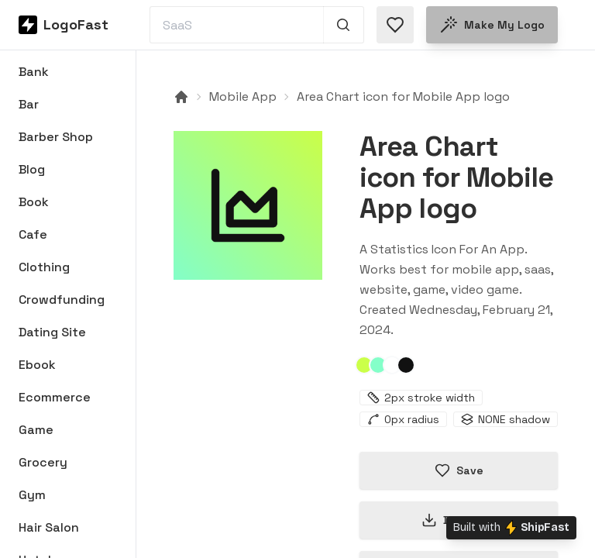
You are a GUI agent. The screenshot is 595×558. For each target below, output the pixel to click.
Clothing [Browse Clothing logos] (44, 267)
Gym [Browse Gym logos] (32, 495)
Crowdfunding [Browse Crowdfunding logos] (62, 299)
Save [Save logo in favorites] (459, 470)
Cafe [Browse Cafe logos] (33, 234)
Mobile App (243, 96)
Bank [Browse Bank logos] (34, 72)
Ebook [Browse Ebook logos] (37, 364)
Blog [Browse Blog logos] (32, 169)
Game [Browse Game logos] (36, 430)
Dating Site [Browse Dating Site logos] (52, 332)
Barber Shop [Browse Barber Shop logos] (56, 137)
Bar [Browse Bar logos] (29, 104)
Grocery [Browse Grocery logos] (43, 462)
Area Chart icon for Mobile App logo (403, 96)
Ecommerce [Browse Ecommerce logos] (55, 397)
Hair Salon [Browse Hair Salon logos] (49, 527)
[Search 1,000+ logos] (343, 24)
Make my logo (492, 25)
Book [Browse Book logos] (34, 202)
